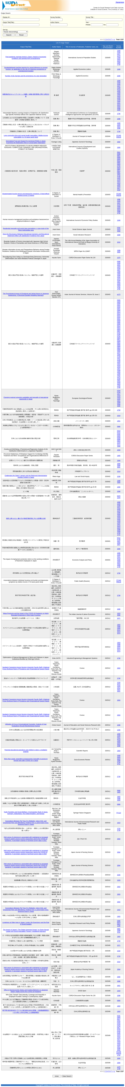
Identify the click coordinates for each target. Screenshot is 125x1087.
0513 (118, 312)
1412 (118, 688)
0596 (118, 261)
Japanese (120, 2)
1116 (118, 357)
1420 (118, 399)
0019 (118, 431)
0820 (118, 338)
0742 (118, 333)
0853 (118, 441)
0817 (118, 1028)
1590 (118, 491)
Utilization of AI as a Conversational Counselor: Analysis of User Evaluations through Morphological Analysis (26, 725)
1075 (118, 1034)
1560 (118, 147)
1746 (118, 114)
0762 (118, 228)
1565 (118, 252)
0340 (118, 436)
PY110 (118, 813)
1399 (118, 250)
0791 (118, 336)
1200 (118, 263)
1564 (118, 839)
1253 (118, 267)
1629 (118, 285)
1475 (118, 279)
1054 (118, 351)
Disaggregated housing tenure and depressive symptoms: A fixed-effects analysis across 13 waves (25, 194)
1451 (118, 421)
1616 (118, 186)
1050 (118, 543)
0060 (118, 1000)
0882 (118, 169)
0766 (118, 334)
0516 (118, 317)
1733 (118, 828)
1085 (118, 355)
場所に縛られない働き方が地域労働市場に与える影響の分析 (26, 518)
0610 (118, 161)
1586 (118, 981)
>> (114, 39)
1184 (118, 178)
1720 (118, 956)
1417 (118, 394)
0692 (118, 162)
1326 (118, 686)
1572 (118, 630)
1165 (118, 84)
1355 (118, 273)
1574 (118, 633)
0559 (118, 321)
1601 (118, 691)
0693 (118, 164)
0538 (118, 438)
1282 (118, 487)
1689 (118, 464)
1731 (118, 535)
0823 (118, 924)
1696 (118, 609)
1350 (118, 94)
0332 (118, 307)
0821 (118, 339)
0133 (118, 1029)
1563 (118, 668)
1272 (118, 684)
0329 (118, 302)
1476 (118, 498)
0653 (118, 329)
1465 (118, 456)
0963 (118, 348)
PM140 (118, 137)
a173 (118, 294)
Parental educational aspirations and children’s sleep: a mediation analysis (26, 750)
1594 (118, 404)
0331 (118, 305)
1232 (118, 932)
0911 (118, 171)
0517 (118, 1019)
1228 (118, 87)
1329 (118, 880)
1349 (118, 58)
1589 (118, 446)
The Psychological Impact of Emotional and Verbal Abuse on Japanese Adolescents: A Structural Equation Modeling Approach (26, 294)
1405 (118, 792)
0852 (118, 343)
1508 (118, 231)
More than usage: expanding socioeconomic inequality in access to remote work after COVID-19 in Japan (26, 759)
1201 (118, 265)
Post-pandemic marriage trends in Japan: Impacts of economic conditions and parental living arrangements (25, 57)
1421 (118, 401)
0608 (118, 157)
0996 (118, 350)
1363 (118, 625)
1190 (118, 360)
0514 (118, 314)
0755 (118, 166)
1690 (118, 465)
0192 (118, 434)
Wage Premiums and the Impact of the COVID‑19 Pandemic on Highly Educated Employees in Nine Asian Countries (26, 614)
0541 (118, 152)
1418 (118, 396)
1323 (118, 613)
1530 (118, 280)
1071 (118, 353)
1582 (118, 142)
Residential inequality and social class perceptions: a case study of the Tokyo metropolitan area (26, 229)
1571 (118, 618)
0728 (118, 539)
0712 (118, 538)
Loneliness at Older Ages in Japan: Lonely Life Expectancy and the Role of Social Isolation (25, 923)
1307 (118, 270)
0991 (118, 173)
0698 (118, 439)
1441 (118, 103)
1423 (118, 823)
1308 (118, 272)
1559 (118, 450)
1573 (118, 631)
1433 (118, 991)
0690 (118, 790)
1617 (118, 188)
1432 (118, 277)
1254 (118, 268)
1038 (118, 476)
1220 (118, 682)
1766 (118, 289)
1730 (118, 64)
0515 (118, 315)
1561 (118, 282)
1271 (118, 444)
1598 (118, 63)
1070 (118, 443)
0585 (118, 322)
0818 (118, 168)
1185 (118, 926)
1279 (118, 56)
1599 (118, 110)
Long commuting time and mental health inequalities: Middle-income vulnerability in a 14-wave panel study (26, 136)
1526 (118, 875)
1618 (118, 190)
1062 (118, 174)
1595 (118, 406)
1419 (118, 397)
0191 (118, 1016)
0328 (118, 300)
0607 (118, 156)
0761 (118, 1021)
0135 (118, 1033)
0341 (118, 309)
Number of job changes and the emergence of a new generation (26, 76)
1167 (118, 358)
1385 (118, 185)
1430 (118, 98)
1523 (118, 61)
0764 (118, 392)
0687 (118, 331)
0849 (118, 341)
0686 (118, 426)
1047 (118, 541)
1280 (118, 91)
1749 (118, 678)
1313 (118, 183)
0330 (118, 303)
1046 (118, 76)
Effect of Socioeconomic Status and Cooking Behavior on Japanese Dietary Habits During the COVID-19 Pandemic (26, 991)
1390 (118, 275)
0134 (118, 1031)
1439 (118, 99)
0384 (118, 310)
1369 (118, 628)
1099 (118, 930)
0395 (118, 921)
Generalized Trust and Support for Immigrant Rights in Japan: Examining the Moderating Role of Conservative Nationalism (26, 142)
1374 (118, 229)
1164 (118, 52)
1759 (118, 410)
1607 (118, 545)
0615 (118, 327)
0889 (118, 346)
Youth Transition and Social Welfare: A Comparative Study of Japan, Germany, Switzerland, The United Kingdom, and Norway (26, 813)
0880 (118, 345)
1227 (118, 54)
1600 (118, 1058)
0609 (118, 159)
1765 (118, 287)
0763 (118, 390)
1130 (118, 176)
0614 (118, 326)
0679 (118, 496)
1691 (118, 467)
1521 (118, 689)
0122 (118, 432)
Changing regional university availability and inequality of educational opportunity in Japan (26, 398)
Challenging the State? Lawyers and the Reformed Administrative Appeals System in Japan (26, 476)
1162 (118, 951)
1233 (118, 180)
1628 (118, 284)
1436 (118, 730)
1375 (118, 258)
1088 (118, 51)
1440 (118, 101)
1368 (118, 626)
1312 (118, 181)
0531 (118, 319)
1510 (118, 242)
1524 (118, 106)
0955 (118, 929)
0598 (118, 154)
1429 (118, 59)
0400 (118, 1017)
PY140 (118, 135)
